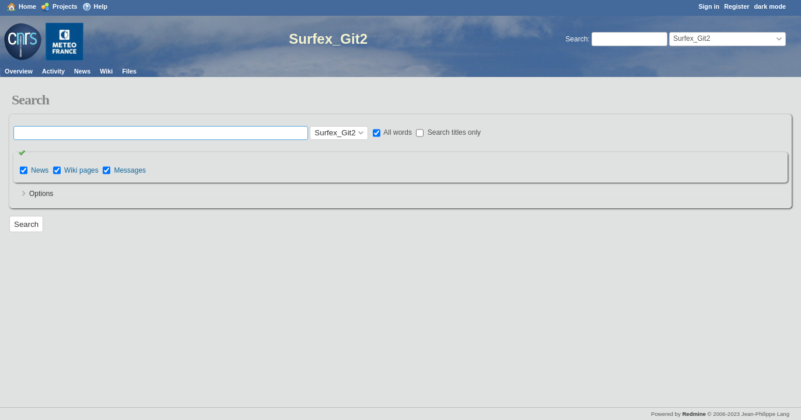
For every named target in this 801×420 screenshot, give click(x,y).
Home (27, 6)
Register (736, 6)
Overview (19, 71)
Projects (65, 6)
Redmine (694, 414)
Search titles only (448, 132)
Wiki (106, 71)
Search (576, 39)
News (82, 71)
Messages (130, 170)
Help (100, 6)
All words (392, 132)
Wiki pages (81, 170)
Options (41, 194)
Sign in (708, 6)
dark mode (770, 6)
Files (129, 71)
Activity (53, 71)
